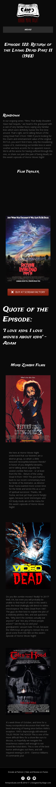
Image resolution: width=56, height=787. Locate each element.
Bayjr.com (46, 782)
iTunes (45, 772)
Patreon (20, 772)
